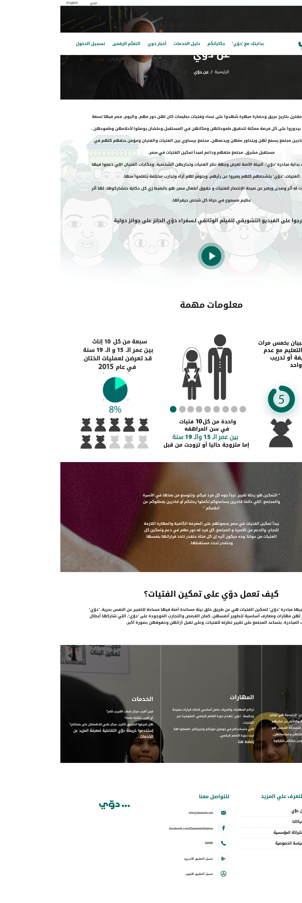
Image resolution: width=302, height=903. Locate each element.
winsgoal (284, 845)
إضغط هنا (186, 742)
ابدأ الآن (254, 747)
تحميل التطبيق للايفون (139, 874)
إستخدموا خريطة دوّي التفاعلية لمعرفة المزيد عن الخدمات (53, 734)
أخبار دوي (96, 43)
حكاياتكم (156, 43)
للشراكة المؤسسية (228, 832)
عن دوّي (237, 810)
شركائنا (238, 821)
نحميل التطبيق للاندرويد (138, 858)
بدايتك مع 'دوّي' (187, 43)
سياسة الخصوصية (229, 843)
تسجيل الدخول (30, 43)
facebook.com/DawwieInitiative (131, 828)
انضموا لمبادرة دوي (276, 811)
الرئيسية (161, 72)
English (11, 3)
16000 (148, 843)
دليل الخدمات (126, 43)
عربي (33, 3)
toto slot (284, 834)
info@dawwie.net (140, 813)
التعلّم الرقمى (66, 43)
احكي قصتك (282, 822)
